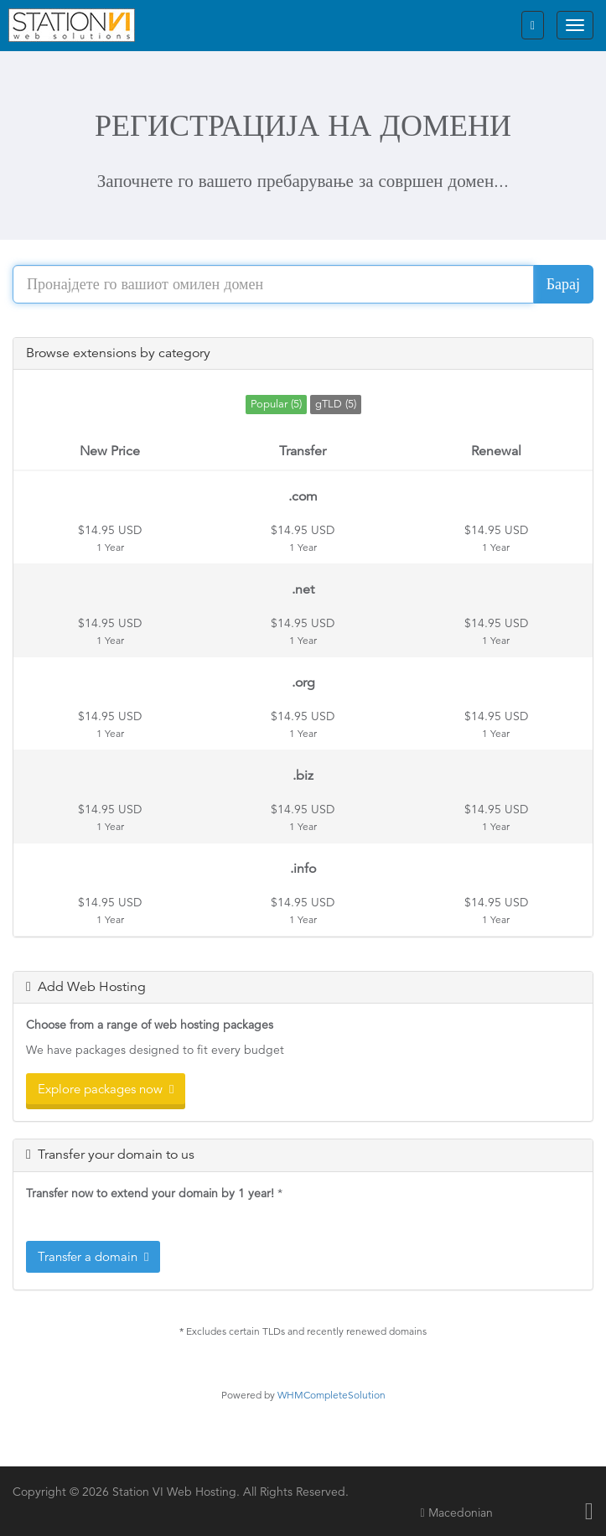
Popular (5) (276, 404)
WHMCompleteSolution (331, 1394)
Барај (563, 283)
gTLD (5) (335, 404)
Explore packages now (106, 1089)
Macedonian (456, 1512)
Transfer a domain (93, 1256)
